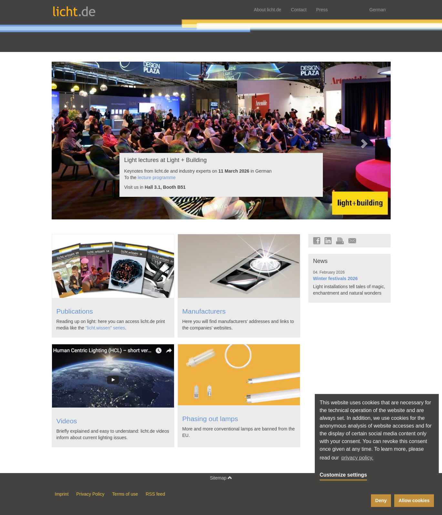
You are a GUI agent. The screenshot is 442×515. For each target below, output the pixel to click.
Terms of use (125, 494)
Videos (67, 421)
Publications (75, 311)
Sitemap (221, 477)
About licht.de (267, 9)
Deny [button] (380, 500)
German (377, 9)
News (320, 261)
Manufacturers (204, 311)
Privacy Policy (90, 494)
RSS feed (155, 494)
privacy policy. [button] (357, 457)
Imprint (62, 494)
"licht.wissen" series (105, 327)
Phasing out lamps (210, 418)
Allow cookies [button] (414, 500)
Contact (298, 9)
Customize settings (343, 475)
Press (322, 9)
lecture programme (157, 177)
